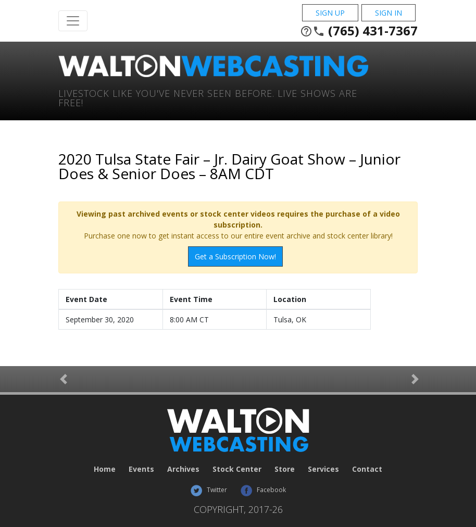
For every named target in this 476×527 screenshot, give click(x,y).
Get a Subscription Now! (235, 256)
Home (105, 469)
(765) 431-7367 (359, 30)
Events (141, 469)
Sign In (388, 13)
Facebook (263, 489)
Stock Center (236, 469)
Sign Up (330, 13)
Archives (183, 469)
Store (284, 469)
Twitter (208, 489)
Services (323, 469)
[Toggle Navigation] (72, 20)
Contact (367, 469)
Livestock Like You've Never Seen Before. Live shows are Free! (207, 97)
